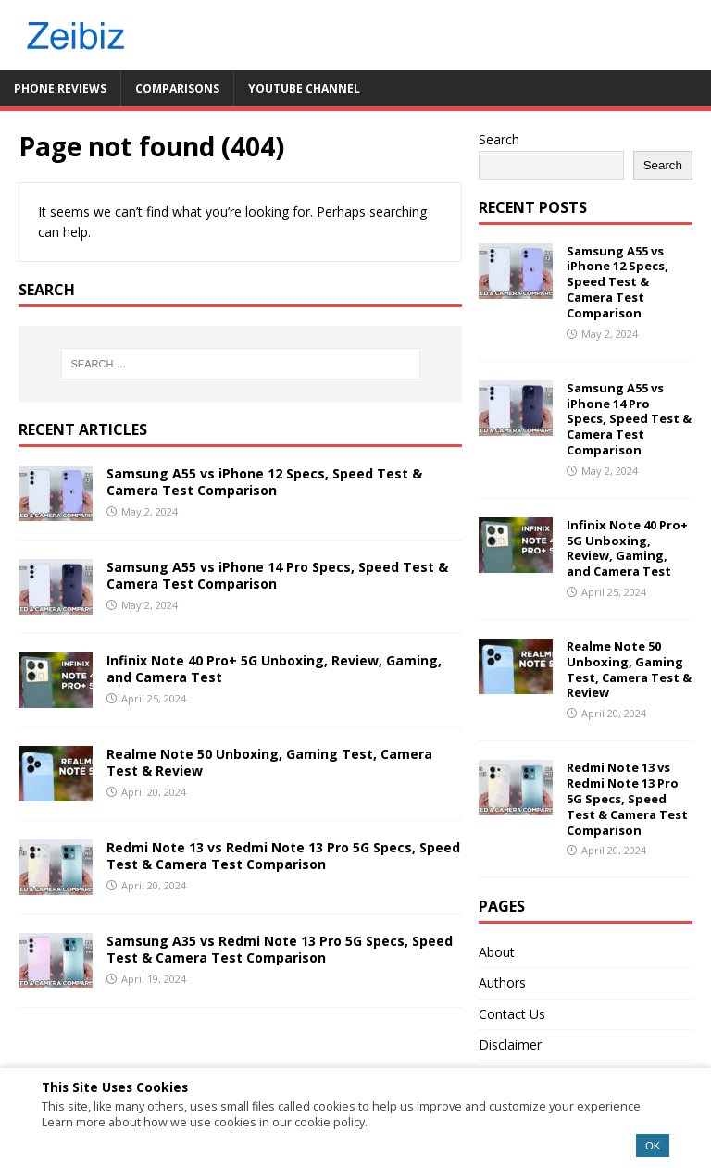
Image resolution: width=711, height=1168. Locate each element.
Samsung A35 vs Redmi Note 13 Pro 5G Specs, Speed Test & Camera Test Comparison (279, 949)
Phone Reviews (60, 88)
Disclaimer (510, 1044)
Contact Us (512, 1014)
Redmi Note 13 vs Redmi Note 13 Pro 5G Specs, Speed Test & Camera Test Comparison (283, 856)
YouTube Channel (304, 88)
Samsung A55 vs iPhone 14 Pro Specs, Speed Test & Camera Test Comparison (277, 575)
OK (652, 1145)
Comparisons (177, 88)
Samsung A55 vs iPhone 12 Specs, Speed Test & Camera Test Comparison (264, 482)
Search (499, 139)
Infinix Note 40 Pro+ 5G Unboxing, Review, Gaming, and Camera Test (274, 669)
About (497, 952)
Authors (502, 982)
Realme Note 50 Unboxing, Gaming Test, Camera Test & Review (269, 762)
